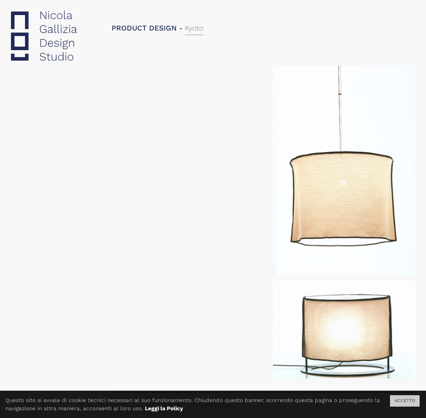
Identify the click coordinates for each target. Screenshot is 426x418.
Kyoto (194, 28)
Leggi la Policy (164, 408)
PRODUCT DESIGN (144, 28)
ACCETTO (405, 400)
